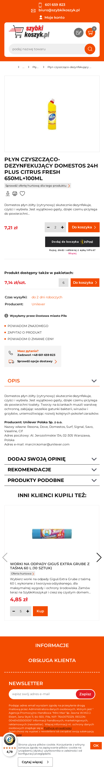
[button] (99, 557)
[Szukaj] (90, 49)
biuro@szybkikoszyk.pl (55, 10)
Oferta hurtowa (22, 573)
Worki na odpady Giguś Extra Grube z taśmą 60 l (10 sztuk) (50, 566)
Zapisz (85, 694)
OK (96, 746)
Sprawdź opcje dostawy (33, 361)
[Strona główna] (12, 67)
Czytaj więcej (35, 762)
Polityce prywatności (58, 728)
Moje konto (54, 17)
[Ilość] (55, 227)
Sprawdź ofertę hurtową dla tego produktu (37, 185)
